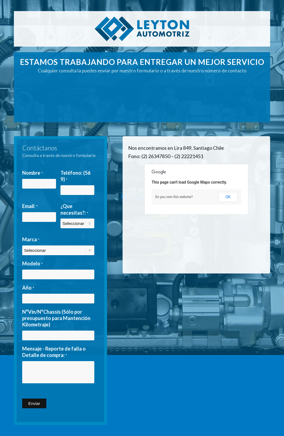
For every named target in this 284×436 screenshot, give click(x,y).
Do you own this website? (174, 197)
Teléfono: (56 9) (75, 176)
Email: (30, 206)
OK (227, 197)
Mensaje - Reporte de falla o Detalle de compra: (54, 352)
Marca (30, 239)
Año (28, 288)
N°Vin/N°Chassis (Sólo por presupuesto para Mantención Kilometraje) (56, 318)
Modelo (32, 263)
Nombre (32, 173)
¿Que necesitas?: (74, 209)
